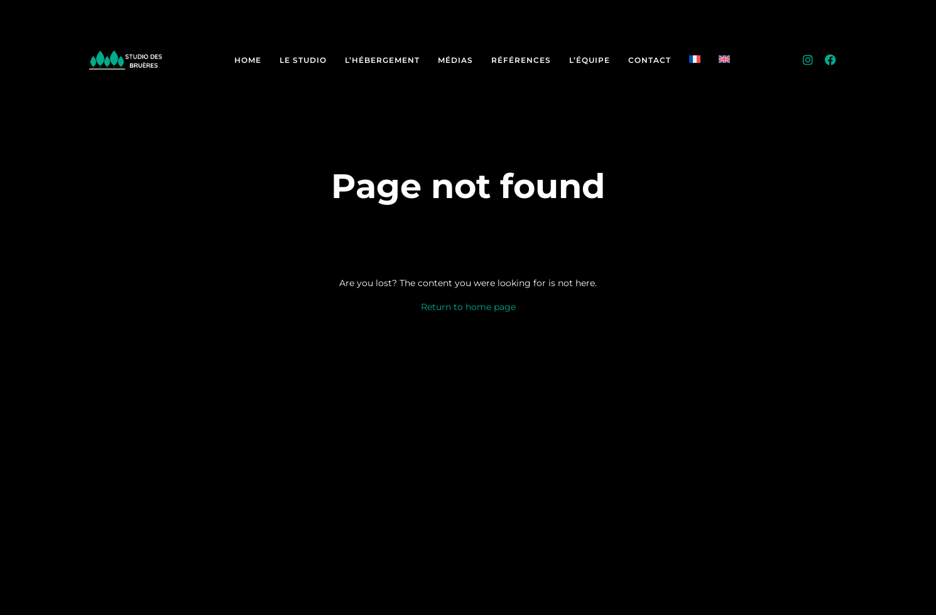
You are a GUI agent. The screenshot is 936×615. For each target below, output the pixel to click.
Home (247, 60)
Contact (649, 60)
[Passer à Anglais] (724, 59)
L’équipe (589, 60)
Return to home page (468, 307)
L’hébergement (382, 60)
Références (521, 60)
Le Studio (303, 60)
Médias (455, 60)
